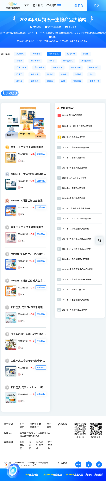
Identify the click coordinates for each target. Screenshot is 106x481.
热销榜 (9, 93)
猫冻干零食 (35, 60)
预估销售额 (23, 154)
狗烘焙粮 (36, 54)
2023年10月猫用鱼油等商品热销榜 (77, 126)
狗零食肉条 (94, 67)
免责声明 (49, 425)
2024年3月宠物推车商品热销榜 (75, 259)
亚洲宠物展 (22, 445)
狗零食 (52, 60)
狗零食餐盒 (39, 67)
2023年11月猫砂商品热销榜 (74, 178)
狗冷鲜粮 (20, 54)
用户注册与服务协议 (35, 425)
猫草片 (64, 74)
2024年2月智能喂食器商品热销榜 (76, 249)
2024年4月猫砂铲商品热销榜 (74, 310)
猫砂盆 (19, 81)
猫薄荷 (78, 74)
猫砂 (91, 74)
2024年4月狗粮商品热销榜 (73, 289)
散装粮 (86, 54)
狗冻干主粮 (54, 54)
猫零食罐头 (76, 67)
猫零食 (19, 60)
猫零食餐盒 (86, 60)
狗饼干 (19, 74)
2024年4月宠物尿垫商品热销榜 (75, 229)
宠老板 (30, 445)
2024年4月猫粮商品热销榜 (73, 188)
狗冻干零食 (21, 67)
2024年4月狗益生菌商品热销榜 (75, 147)
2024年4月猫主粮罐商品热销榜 (75, 300)
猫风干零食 (57, 67)
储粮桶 (50, 81)
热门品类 (5, 54)
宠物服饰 (77, 81)
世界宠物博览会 (39, 445)
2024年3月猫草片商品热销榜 (74, 168)
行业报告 (38, 5)
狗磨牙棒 (34, 81)
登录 (96, 5)
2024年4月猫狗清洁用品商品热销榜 (77, 269)
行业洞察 (51, 5)
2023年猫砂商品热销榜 (72, 115)
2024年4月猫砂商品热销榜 (73, 198)
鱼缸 (63, 81)
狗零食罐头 (68, 60)
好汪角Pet (25, 348)
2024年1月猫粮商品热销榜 (73, 158)
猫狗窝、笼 (94, 81)
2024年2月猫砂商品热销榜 (73, 137)
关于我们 (22, 425)
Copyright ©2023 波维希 (37, 463)
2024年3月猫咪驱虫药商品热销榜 (76, 239)
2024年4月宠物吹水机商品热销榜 (76, 279)
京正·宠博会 (50, 445)
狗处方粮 (71, 54)
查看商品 (41, 154)
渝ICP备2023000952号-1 (15, 463)
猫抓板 (50, 74)
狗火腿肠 (34, 74)
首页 (26, 5)
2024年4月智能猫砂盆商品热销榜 (76, 218)
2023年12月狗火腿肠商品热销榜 (76, 208)
